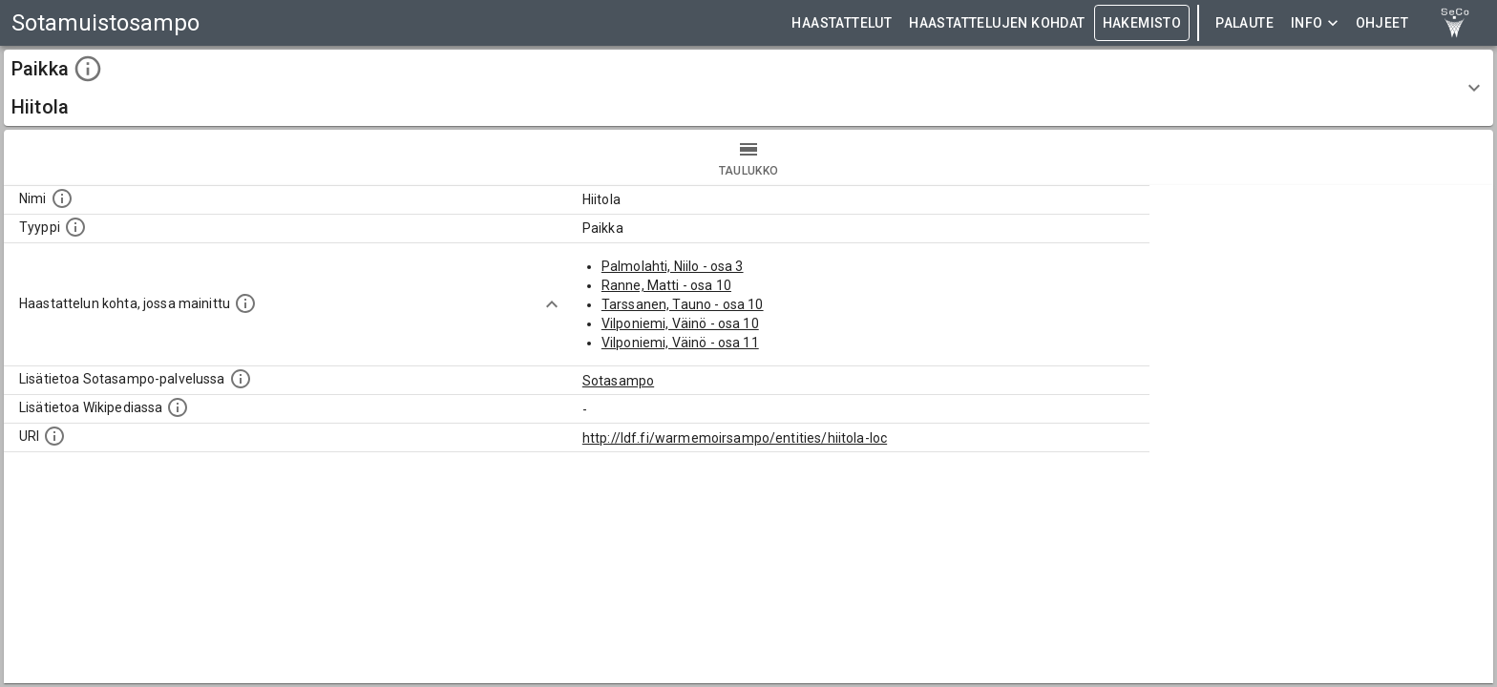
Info (1314, 23)
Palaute (1244, 23)
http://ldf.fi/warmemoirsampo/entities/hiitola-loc (734, 438)
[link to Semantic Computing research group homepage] (1455, 23)
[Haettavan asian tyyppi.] (75, 227)
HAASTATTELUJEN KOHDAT (996, 23)
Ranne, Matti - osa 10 (666, 285)
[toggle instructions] (88, 68)
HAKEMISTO (1142, 23)
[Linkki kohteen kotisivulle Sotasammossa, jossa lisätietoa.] (240, 379)
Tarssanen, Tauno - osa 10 (682, 304)
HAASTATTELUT (841, 23)
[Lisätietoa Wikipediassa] (177, 407)
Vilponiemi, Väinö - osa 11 (680, 342)
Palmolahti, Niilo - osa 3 (672, 266)
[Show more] (552, 304)
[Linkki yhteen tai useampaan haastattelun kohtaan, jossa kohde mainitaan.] (245, 303)
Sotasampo (618, 380)
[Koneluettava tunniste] (54, 436)
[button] (748, 88)
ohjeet (1382, 23)
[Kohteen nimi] (62, 198)
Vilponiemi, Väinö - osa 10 (680, 323)
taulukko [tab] (748, 157)
